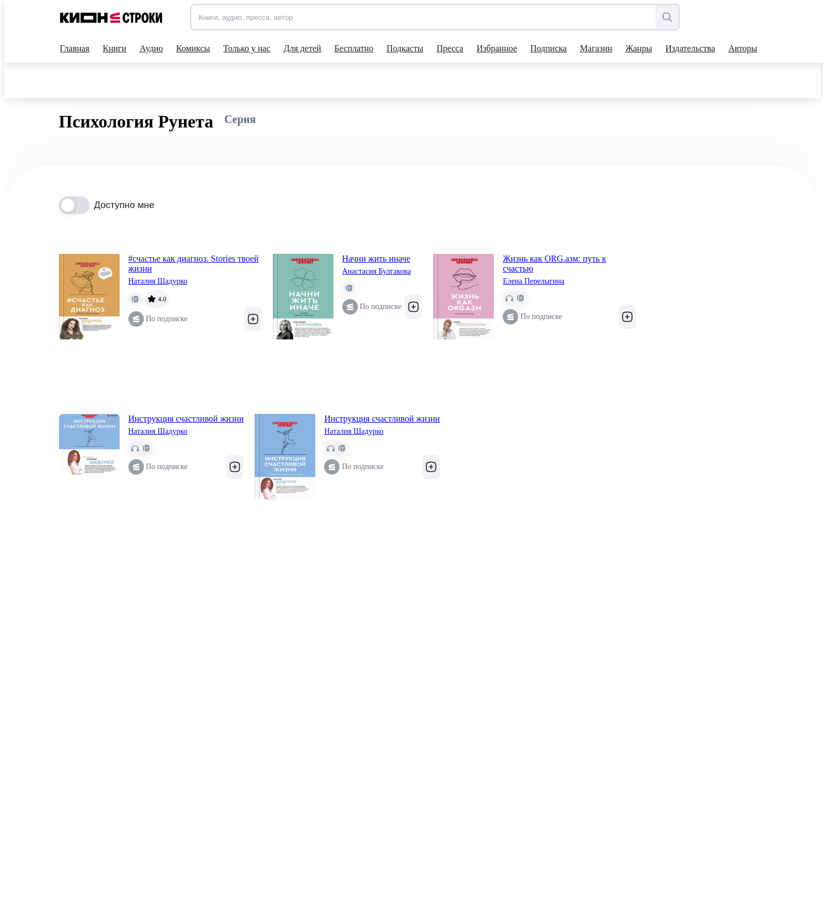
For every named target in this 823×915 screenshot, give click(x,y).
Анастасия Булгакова (376, 271)
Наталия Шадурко (158, 281)
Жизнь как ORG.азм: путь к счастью (554, 263)
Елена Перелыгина (533, 281)
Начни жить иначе (376, 258)
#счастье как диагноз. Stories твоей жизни (193, 263)
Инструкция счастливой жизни (186, 418)
